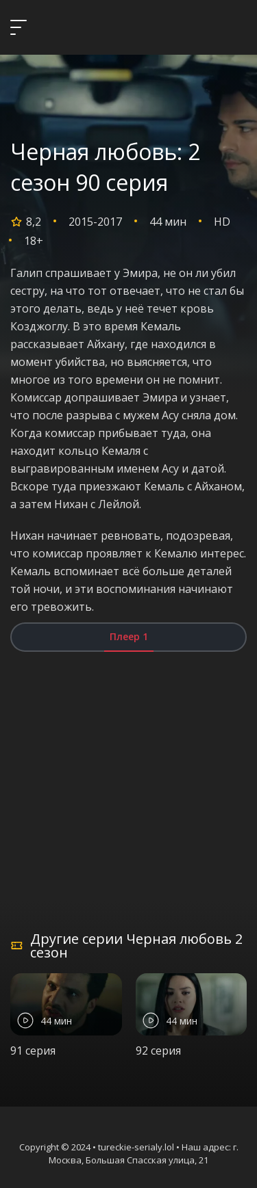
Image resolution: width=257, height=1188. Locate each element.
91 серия (33, 1050)
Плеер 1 (129, 636)
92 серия (158, 1050)
